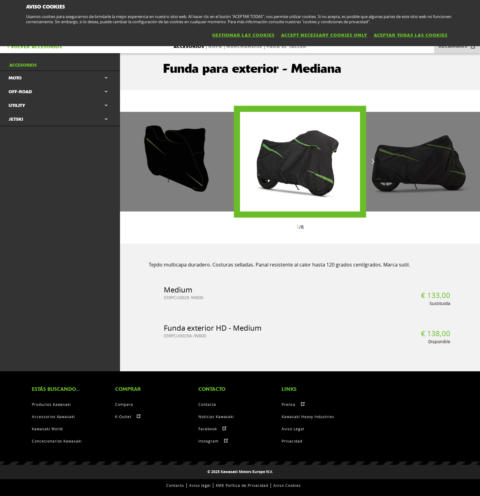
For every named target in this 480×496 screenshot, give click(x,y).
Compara (124, 404)
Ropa (215, 46)
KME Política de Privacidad (242, 485)
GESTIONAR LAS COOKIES (243, 35)
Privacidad (292, 441)
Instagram (208, 441)
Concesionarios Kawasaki (57, 441)
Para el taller (286, 46)
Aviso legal (200, 485)
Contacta (207, 404)
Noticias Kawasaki (216, 416)
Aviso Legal (293, 428)
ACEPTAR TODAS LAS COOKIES (411, 35)
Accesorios (189, 46)
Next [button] (373, 162)
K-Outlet (123, 416)
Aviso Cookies (287, 485)
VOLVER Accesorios (34, 47)
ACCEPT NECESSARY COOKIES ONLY (324, 35)
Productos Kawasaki (51, 404)
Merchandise (244, 46)
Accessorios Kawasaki (53, 416)
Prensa (288, 404)
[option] (300, 161)
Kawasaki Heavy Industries (308, 416)
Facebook (207, 428)
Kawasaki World (47, 428)
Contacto (175, 485)
